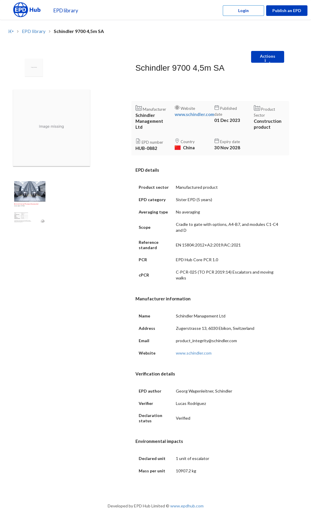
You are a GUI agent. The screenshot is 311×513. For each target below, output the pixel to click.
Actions (267, 58)
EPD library (65, 10)
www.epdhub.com (187, 505)
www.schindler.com (194, 114)
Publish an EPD (286, 10)
